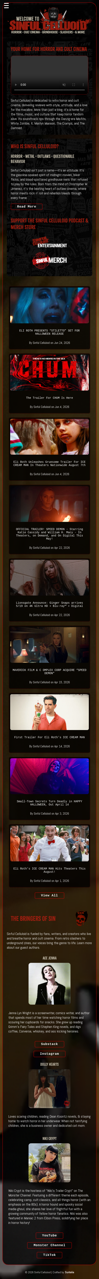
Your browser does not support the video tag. (49, 75)
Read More (26, 207)
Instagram (49, 1054)
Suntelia (69, 1272)
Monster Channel (49, 1245)
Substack (49, 1044)
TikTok (49, 1255)
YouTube (49, 1235)
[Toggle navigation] (6, 5)
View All (49, 895)
